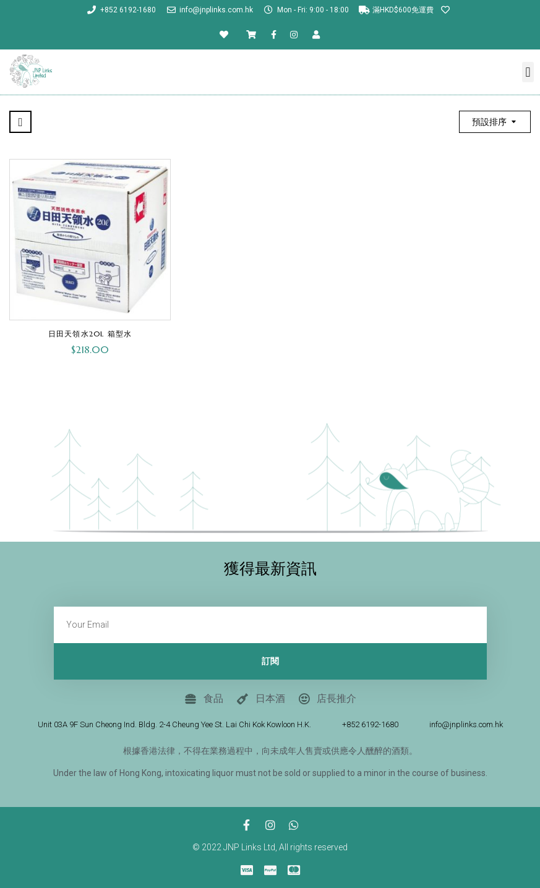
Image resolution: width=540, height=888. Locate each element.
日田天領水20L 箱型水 (90, 333)
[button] (528, 72)
